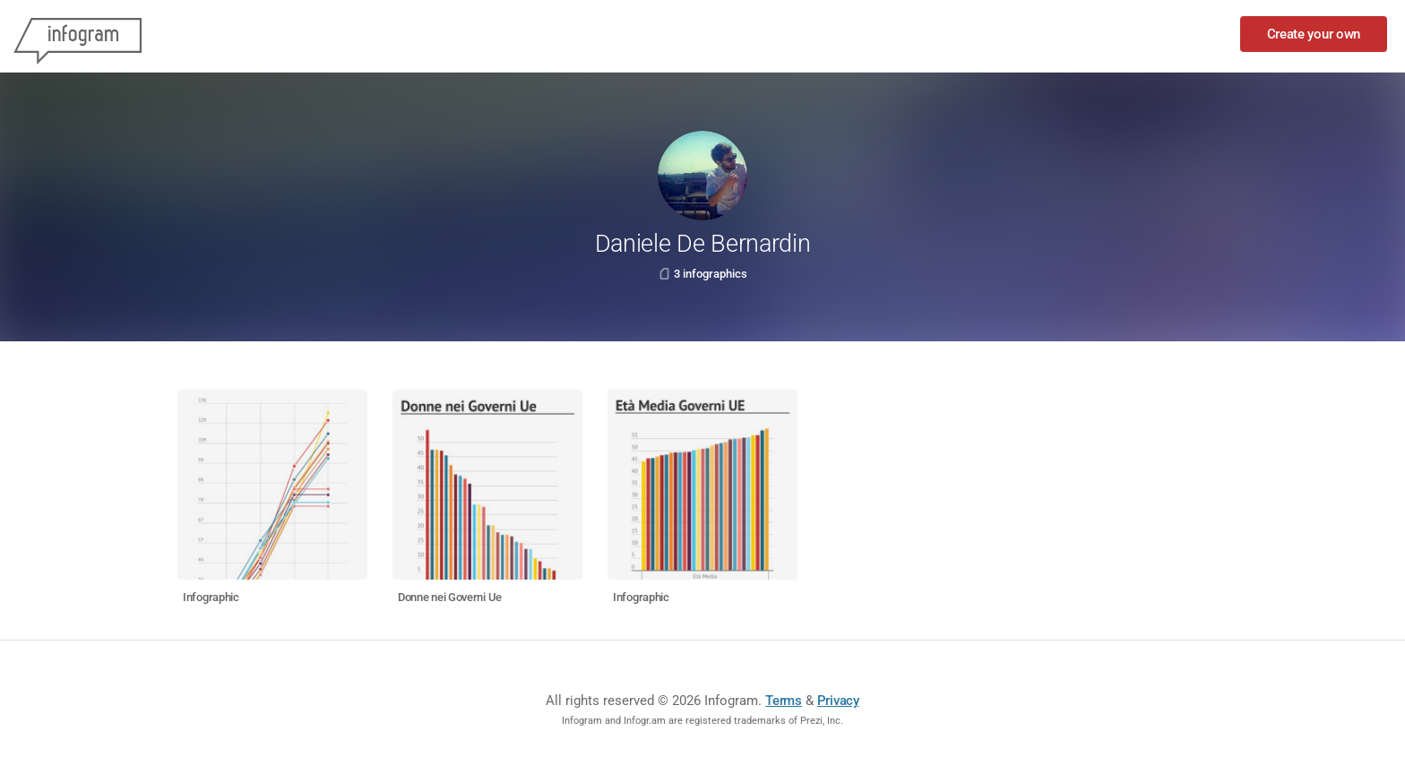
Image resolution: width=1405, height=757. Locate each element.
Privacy (838, 700)
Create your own (1314, 34)
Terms (783, 700)
